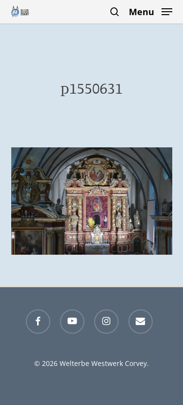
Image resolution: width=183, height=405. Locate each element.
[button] (150, 11)
